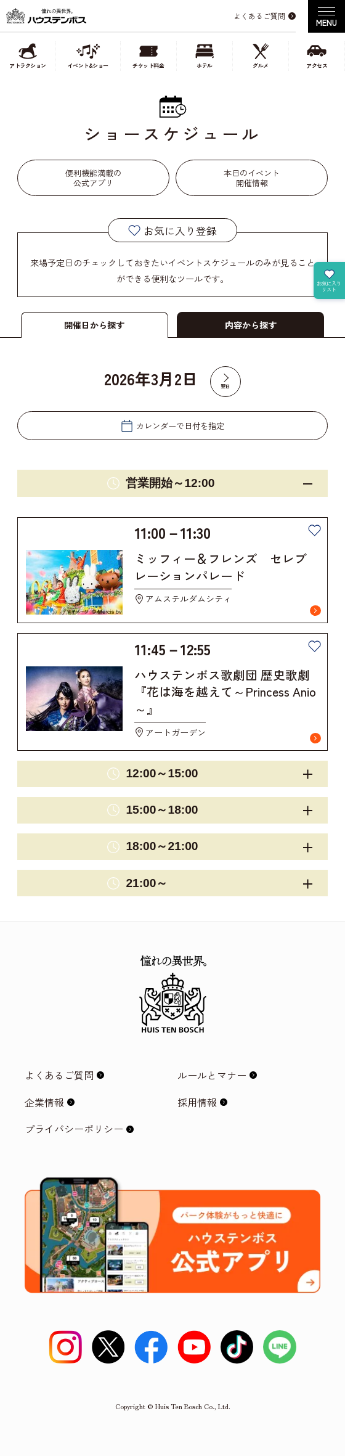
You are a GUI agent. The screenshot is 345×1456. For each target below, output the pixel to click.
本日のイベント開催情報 (252, 178)
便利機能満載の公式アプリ (93, 178)
